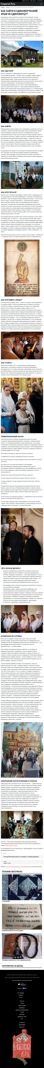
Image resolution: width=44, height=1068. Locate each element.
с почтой (8, 866)
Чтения (22, 1012)
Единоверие (22, 1024)
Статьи (7, 7)
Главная (3, 7)
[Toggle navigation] (41, 4)
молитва (5, 863)
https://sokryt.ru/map (11, 845)
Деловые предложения (22, 1010)
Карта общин (22, 1005)
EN (22, 1019)
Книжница (22, 1007)
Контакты (22, 1027)
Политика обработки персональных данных (22, 980)
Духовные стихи (22, 1016)
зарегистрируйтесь (24, 866)
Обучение (22, 1014)
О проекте (22, 1022)
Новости (22, 1001)
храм (9, 863)
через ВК (13, 866)
